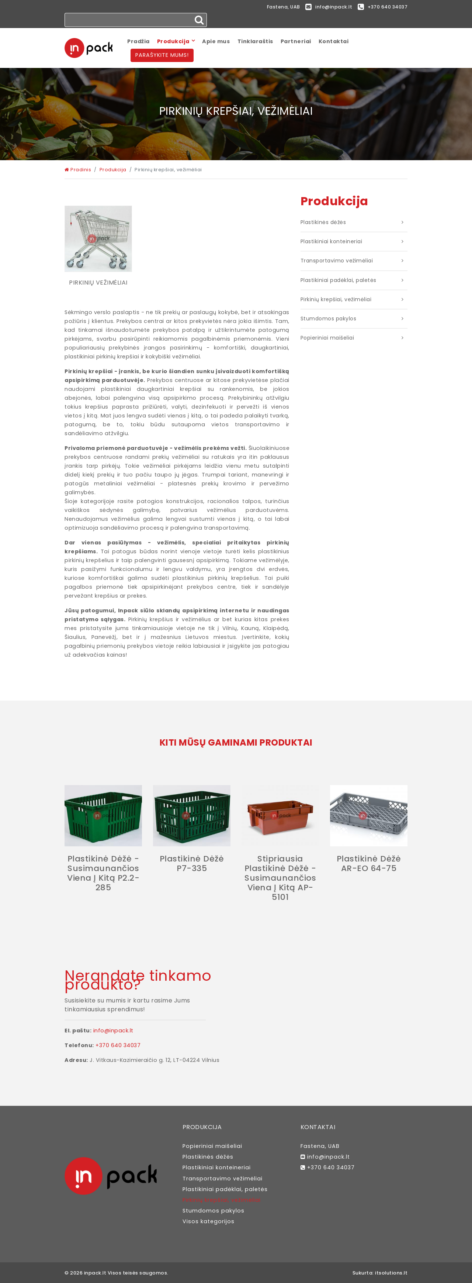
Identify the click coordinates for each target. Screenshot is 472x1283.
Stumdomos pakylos (329, 319)
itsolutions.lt (391, 1273)
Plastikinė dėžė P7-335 (192, 863)
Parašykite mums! (162, 55)
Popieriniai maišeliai (327, 338)
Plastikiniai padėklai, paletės (338, 280)
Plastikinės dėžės (323, 222)
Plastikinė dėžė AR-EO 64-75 (369, 863)
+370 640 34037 (381, 7)
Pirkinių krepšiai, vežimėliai (336, 299)
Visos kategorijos (209, 1221)
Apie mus (216, 41)
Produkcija (173, 41)
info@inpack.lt (324, 7)
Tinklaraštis (255, 41)
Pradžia (138, 41)
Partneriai (296, 41)
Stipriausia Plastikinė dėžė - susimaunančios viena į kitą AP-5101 (280, 878)
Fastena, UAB (277, 7)
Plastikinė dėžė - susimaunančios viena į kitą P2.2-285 (103, 873)
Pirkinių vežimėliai (98, 283)
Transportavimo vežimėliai (337, 261)
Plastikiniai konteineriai (331, 241)
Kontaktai (334, 41)
